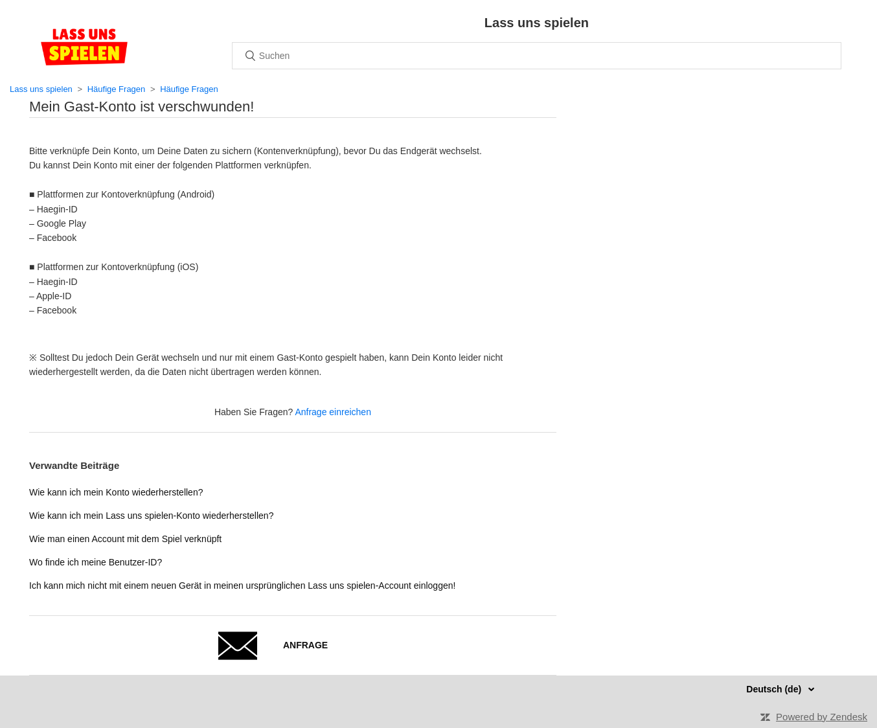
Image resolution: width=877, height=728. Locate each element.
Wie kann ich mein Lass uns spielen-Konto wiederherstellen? (151, 515)
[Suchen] (537, 56)
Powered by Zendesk (821, 716)
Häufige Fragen (116, 89)
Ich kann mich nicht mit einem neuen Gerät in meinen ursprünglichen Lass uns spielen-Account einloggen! (242, 585)
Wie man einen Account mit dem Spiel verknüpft (125, 539)
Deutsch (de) (775, 689)
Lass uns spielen (41, 89)
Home (84, 46)
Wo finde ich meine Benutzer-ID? (95, 562)
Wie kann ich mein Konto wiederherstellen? (116, 492)
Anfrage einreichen (333, 412)
